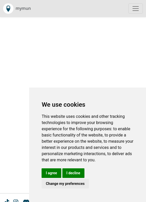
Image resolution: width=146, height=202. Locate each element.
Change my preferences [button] (65, 184)
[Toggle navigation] (135, 8)
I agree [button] (51, 173)
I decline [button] (73, 173)
